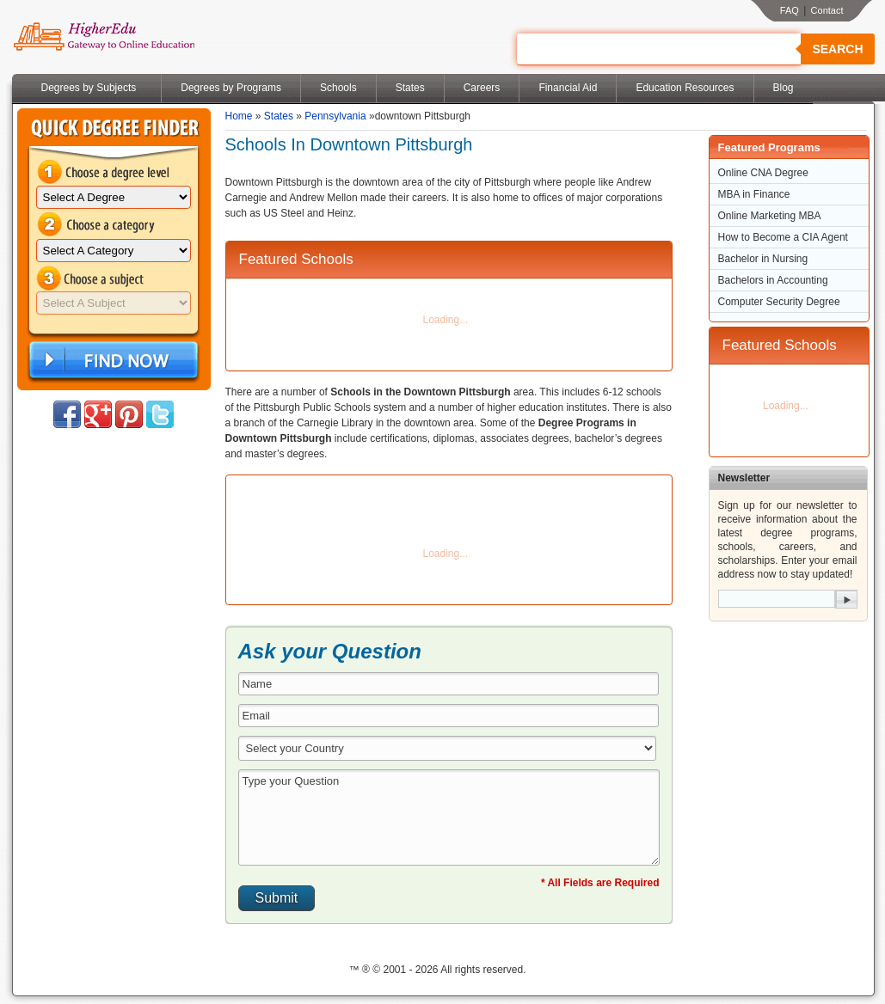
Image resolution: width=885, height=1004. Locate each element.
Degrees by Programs (231, 88)
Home (239, 116)
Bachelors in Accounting (773, 280)
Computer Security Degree (779, 302)
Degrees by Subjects (89, 88)
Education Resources (685, 88)
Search (837, 49)
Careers (482, 88)
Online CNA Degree (763, 173)
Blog (783, 88)
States (410, 88)
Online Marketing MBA (769, 216)
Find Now (112, 360)
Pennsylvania (335, 116)
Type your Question (449, 817)
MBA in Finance (754, 194)
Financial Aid (567, 88)
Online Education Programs (103, 37)
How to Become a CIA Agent (783, 237)
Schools (338, 88)
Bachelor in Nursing (763, 259)
